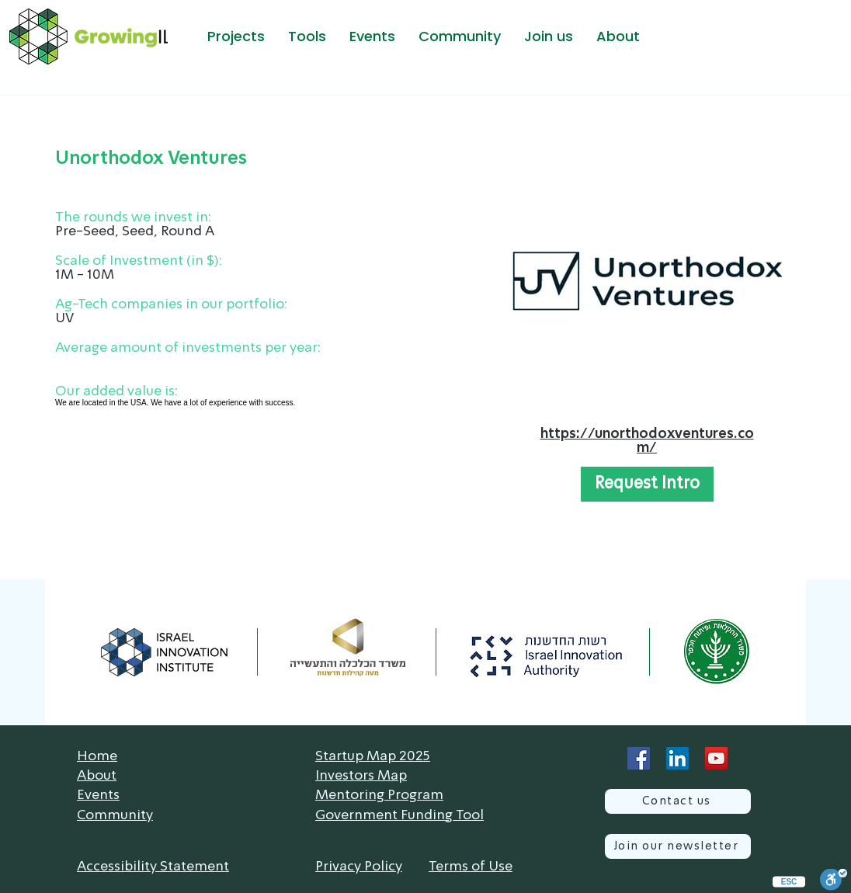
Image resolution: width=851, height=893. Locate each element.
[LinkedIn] (677, 758)
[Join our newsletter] (678, 846)
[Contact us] (678, 801)
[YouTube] (716, 758)
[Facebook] (638, 758)
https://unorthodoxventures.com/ (647, 441)
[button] (235, 36)
